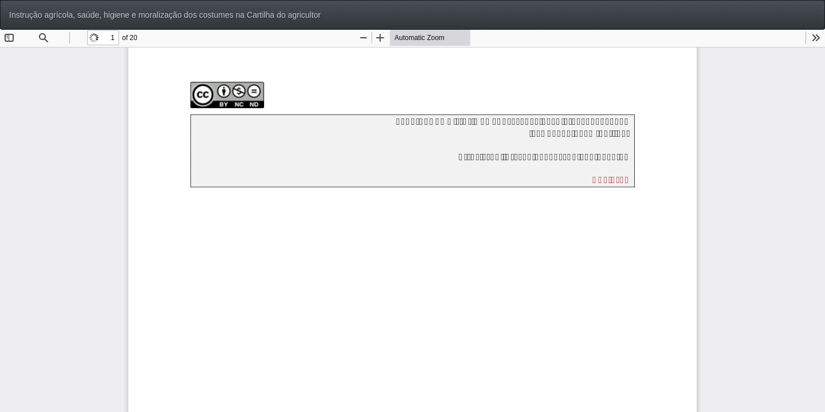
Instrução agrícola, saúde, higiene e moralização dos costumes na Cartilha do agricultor (165, 14)
